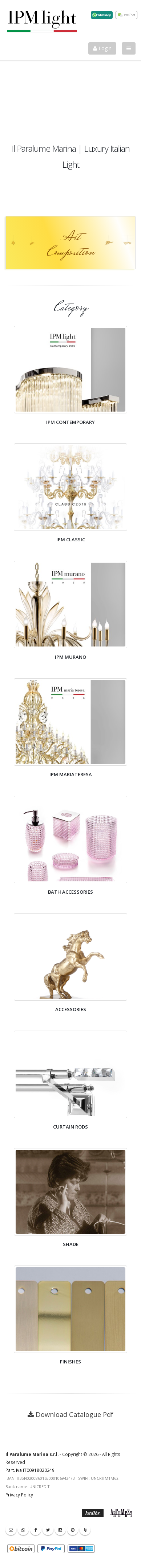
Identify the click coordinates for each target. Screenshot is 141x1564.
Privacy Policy (19, 1495)
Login (102, 48)
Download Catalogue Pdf (74, 1414)
